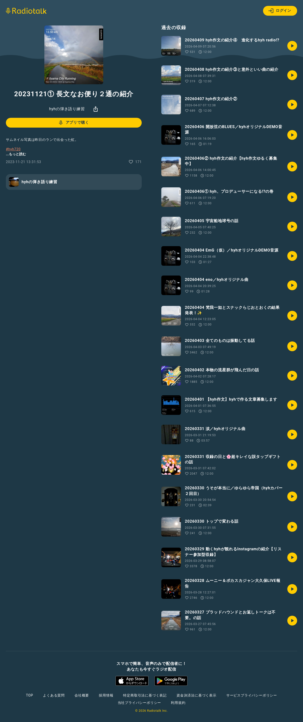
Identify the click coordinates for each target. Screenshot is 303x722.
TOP (29, 695)
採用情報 (106, 695)
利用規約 (178, 703)
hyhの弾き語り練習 (67, 109)
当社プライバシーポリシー (139, 703)
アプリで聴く (73, 123)
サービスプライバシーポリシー (251, 695)
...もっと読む (16, 154)
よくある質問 (54, 695)
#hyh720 (13, 149)
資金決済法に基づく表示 (196, 695)
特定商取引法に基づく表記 (145, 695)
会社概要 (82, 695)
